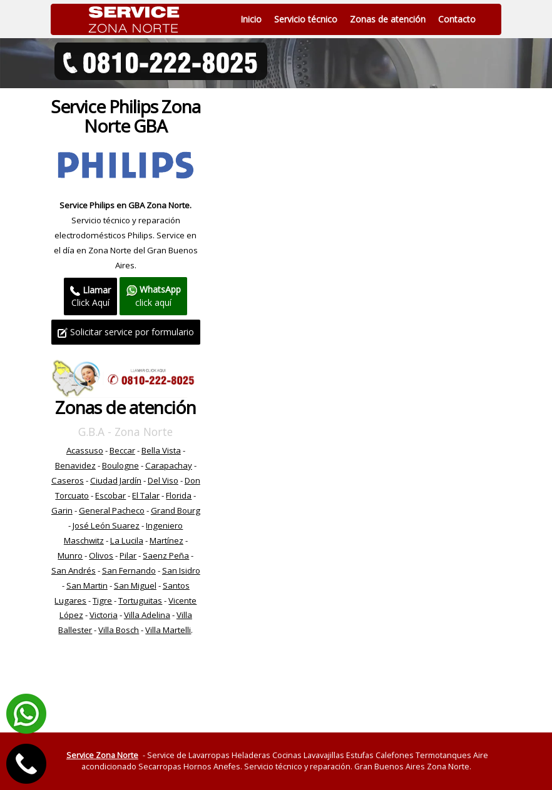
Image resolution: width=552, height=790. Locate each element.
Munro (70, 555)
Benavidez (75, 465)
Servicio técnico (305, 19)
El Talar (146, 495)
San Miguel (135, 585)
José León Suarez (106, 525)
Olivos (101, 555)
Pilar (128, 555)
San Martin (87, 585)
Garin (62, 510)
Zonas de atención (388, 19)
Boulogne (120, 465)
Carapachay (168, 465)
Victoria (103, 614)
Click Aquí (90, 296)
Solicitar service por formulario (126, 332)
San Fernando (129, 570)
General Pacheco (112, 510)
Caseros (67, 480)
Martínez (166, 540)
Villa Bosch (118, 630)
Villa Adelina (147, 614)
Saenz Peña (166, 555)
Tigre (102, 600)
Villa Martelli (168, 630)
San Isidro (181, 570)
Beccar (122, 450)
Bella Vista (161, 450)
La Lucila (126, 540)
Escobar (110, 495)
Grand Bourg (175, 510)
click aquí (153, 295)
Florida (179, 495)
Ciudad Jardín (115, 480)
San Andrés (73, 570)
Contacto (457, 19)
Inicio (251, 19)
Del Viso (163, 480)
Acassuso (84, 450)
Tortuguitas (140, 600)
